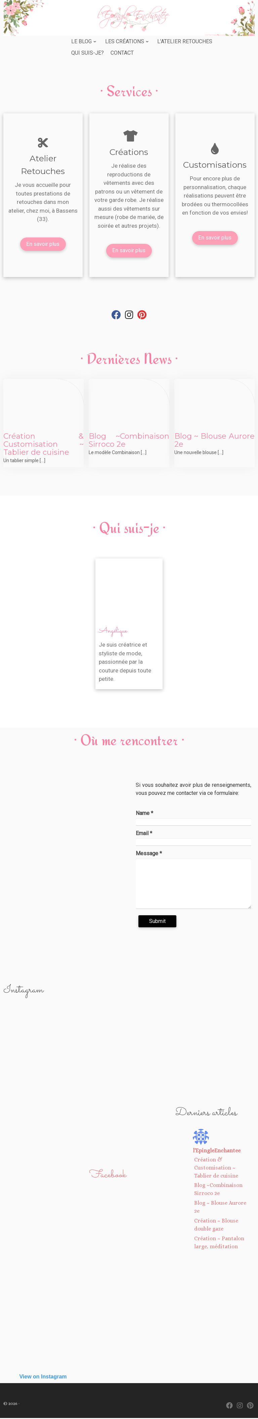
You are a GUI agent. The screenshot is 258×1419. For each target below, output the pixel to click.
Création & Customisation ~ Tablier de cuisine (43, 444)
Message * (149, 854)
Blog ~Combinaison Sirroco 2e (129, 440)
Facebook (107, 1175)
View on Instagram (43, 1377)
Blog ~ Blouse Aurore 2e (214, 440)
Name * (144, 814)
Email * (144, 834)
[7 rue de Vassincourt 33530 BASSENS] (64, 859)
